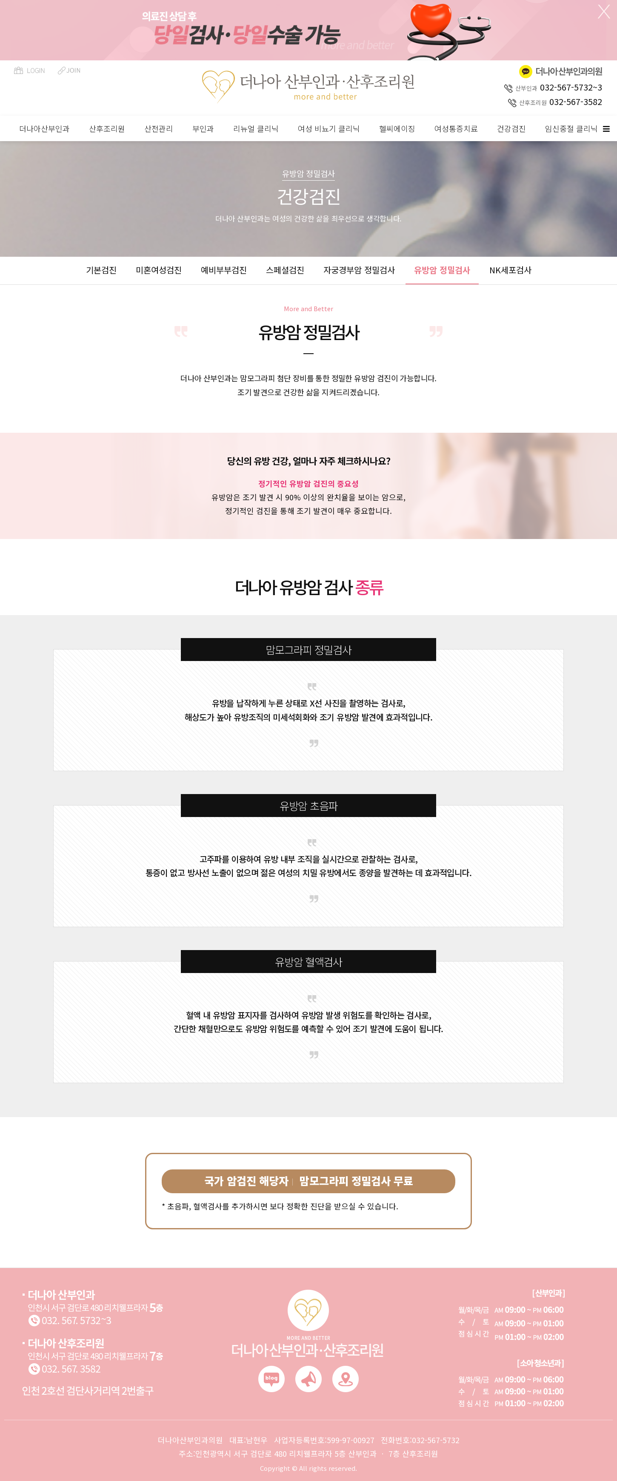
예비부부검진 (224, 270)
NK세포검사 (510, 270)
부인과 (203, 128)
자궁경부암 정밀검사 (359, 270)
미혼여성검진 (159, 270)
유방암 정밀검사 (442, 270)
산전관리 (158, 128)
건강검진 (511, 128)
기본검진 (101, 270)
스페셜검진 (285, 270)
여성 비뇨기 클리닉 (329, 128)
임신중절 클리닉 (571, 128)
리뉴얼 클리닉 (256, 128)
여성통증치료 (456, 128)
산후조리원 (107, 128)
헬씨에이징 (397, 128)
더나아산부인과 (44, 128)
